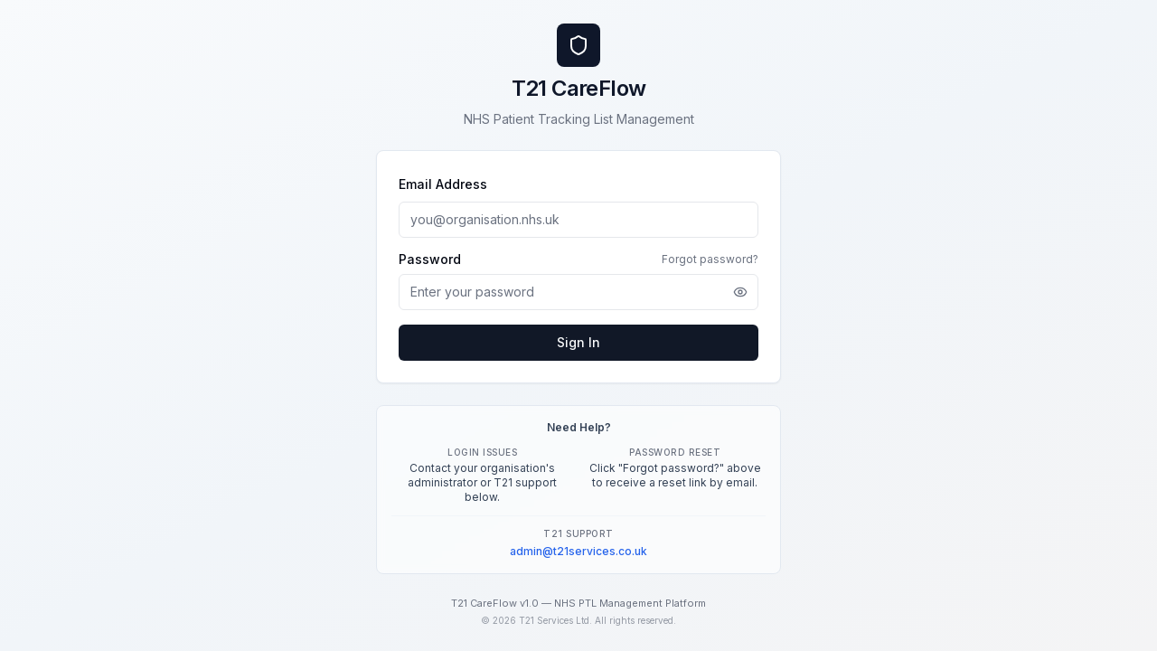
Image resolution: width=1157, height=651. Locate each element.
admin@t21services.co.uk (578, 551)
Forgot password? (710, 259)
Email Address (443, 184)
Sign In (578, 342)
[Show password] (740, 292)
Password (430, 259)
